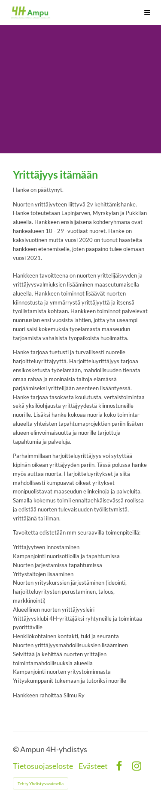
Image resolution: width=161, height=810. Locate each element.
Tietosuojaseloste (43, 766)
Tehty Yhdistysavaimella (41, 783)
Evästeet (93, 766)
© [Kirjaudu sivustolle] (16, 749)
